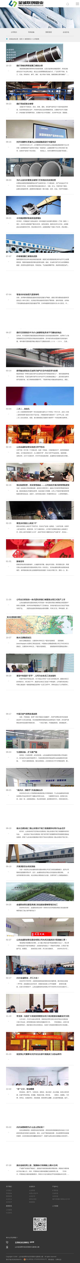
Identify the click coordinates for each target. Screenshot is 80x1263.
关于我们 (9, 1186)
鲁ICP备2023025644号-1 (14, 1259)
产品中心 (55, 1186)
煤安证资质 (32, 1199)
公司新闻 (36, 39)
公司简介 (14, 32)
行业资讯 (9, 1213)
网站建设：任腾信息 (54, 1259)
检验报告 (32, 1202)
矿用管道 (55, 1190)
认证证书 (32, 1196)
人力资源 (55, 1206)
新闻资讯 (28, 39)
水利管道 (55, 1196)
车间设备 (31, 32)
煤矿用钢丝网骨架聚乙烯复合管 (29, 66)
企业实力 (32, 1186)
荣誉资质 (49, 32)
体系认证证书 (33, 1193)
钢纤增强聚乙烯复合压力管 (61, 1199)
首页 (20, 39)
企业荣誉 (32, 1190)
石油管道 (55, 1193)
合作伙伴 (9, 1202)
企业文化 (66, 32)
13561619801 (24, 1242)
